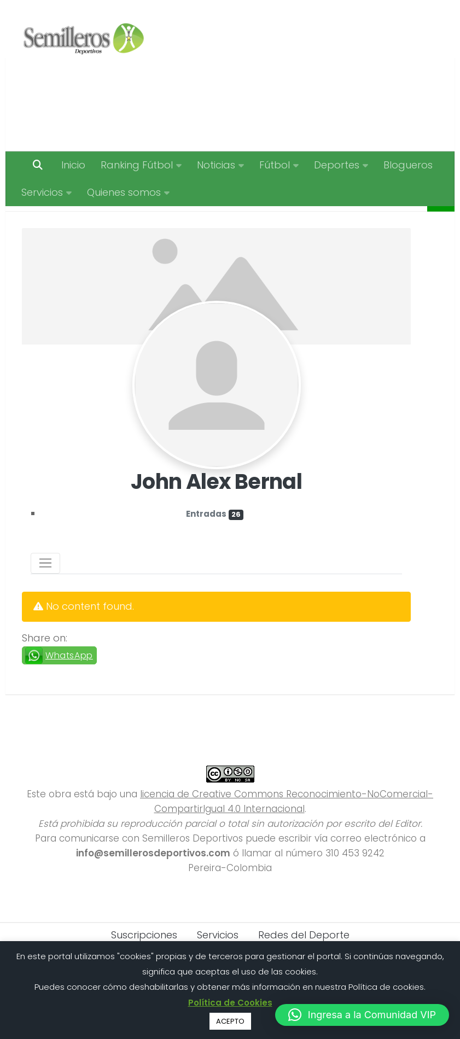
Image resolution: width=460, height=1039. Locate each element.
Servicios (42, 192)
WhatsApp (69, 682)
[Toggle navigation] (45, 590)
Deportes (336, 165)
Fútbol (274, 165)
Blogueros (408, 165)
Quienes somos (124, 192)
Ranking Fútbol (137, 165)
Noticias (216, 165)
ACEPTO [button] (230, 1021)
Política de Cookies (230, 1002)
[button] (362, 1015)
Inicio (73, 165)
